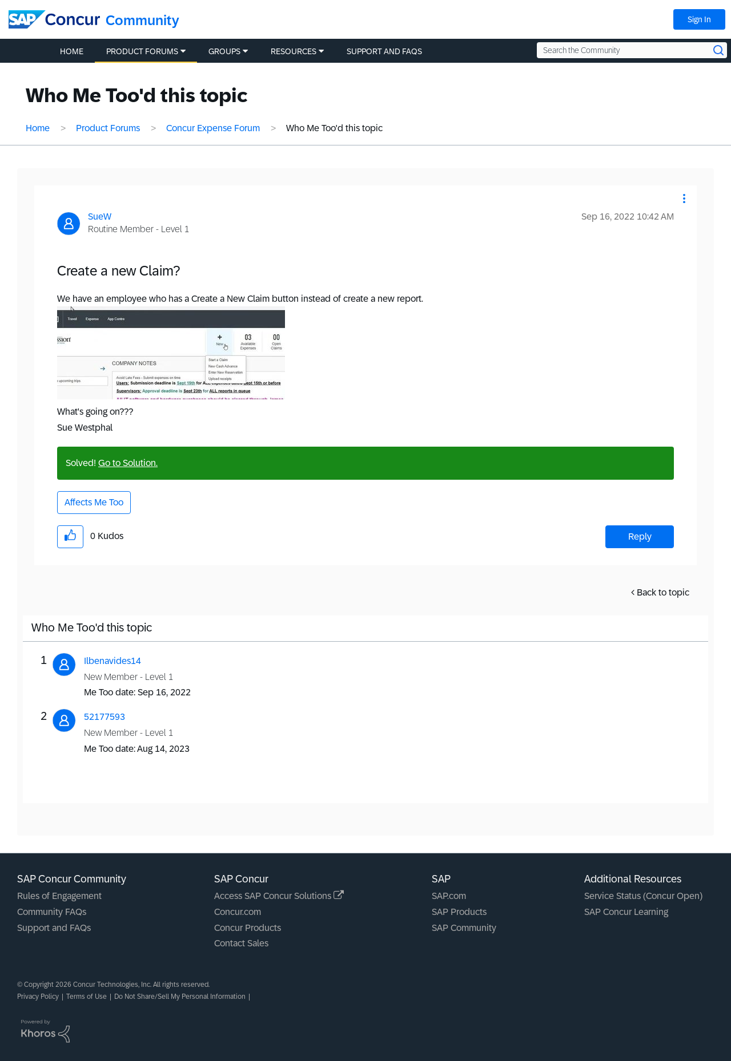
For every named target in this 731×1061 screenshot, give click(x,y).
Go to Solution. (128, 463)
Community (142, 20)
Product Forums (108, 128)
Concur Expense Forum (213, 128)
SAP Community (464, 928)
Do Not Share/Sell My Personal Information (180, 997)
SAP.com (449, 896)
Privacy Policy (38, 997)
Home (38, 128)
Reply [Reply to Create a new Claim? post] (640, 536)
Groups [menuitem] (224, 51)
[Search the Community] (632, 50)
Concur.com (237, 912)
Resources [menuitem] (293, 51)
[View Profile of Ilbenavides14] (112, 661)
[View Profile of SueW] (99, 216)
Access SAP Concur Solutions (279, 896)
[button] (684, 198)
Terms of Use (86, 997)
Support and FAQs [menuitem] (384, 51)
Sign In (699, 19)
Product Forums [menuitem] (142, 51)
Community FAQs (51, 912)
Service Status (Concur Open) (643, 896)
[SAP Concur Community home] (54, 19)
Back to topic (663, 592)
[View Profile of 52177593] (104, 717)
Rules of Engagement (59, 896)
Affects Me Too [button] (94, 502)
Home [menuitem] (71, 51)
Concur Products (247, 928)
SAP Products (459, 912)
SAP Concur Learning (626, 912)
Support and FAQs (54, 928)
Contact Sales (241, 943)
